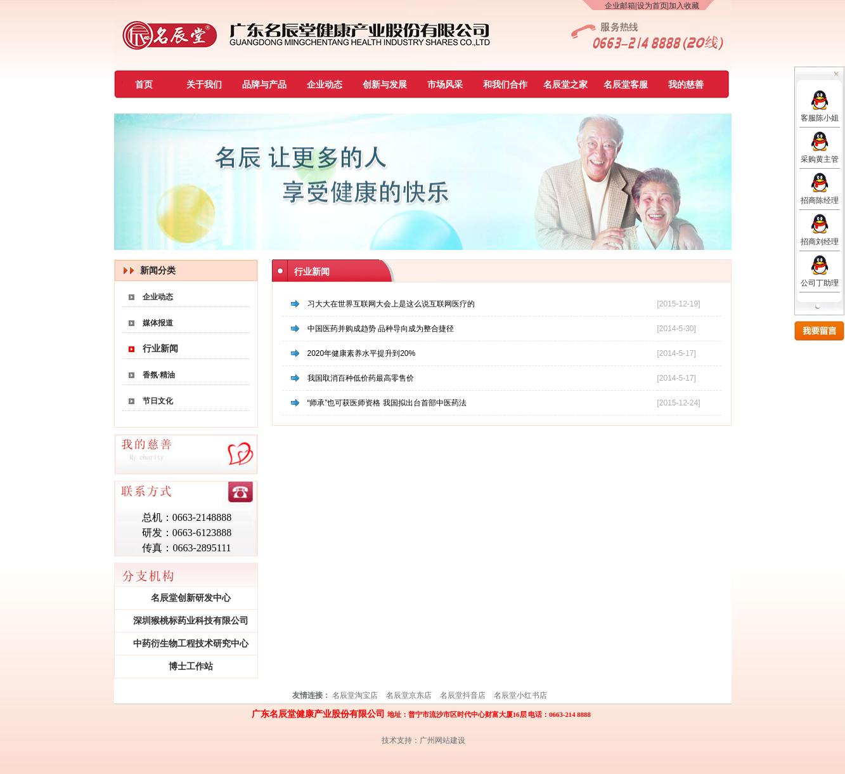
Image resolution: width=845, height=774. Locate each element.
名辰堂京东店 (409, 695)
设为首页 (652, 5)
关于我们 (204, 84)
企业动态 (324, 84)
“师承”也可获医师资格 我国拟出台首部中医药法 (387, 402)
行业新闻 (160, 348)
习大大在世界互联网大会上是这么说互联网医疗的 (391, 303)
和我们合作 (505, 84)
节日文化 (158, 401)
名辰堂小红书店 (520, 695)
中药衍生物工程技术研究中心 (190, 643)
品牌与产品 (264, 84)
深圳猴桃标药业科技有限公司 (190, 621)
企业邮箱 (620, 5)
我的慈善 (686, 84)
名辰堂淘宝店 (355, 695)
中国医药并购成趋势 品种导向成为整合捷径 (380, 328)
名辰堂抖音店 (463, 695)
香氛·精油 (159, 375)
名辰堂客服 (625, 84)
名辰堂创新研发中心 (191, 598)
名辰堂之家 (565, 84)
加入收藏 (684, 5)
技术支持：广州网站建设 (423, 740)
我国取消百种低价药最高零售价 (360, 378)
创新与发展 (385, 84)
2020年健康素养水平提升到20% (361, 353)
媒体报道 (158, 322)
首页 (144, 84)
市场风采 (445, 84)
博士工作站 (191, 666)
